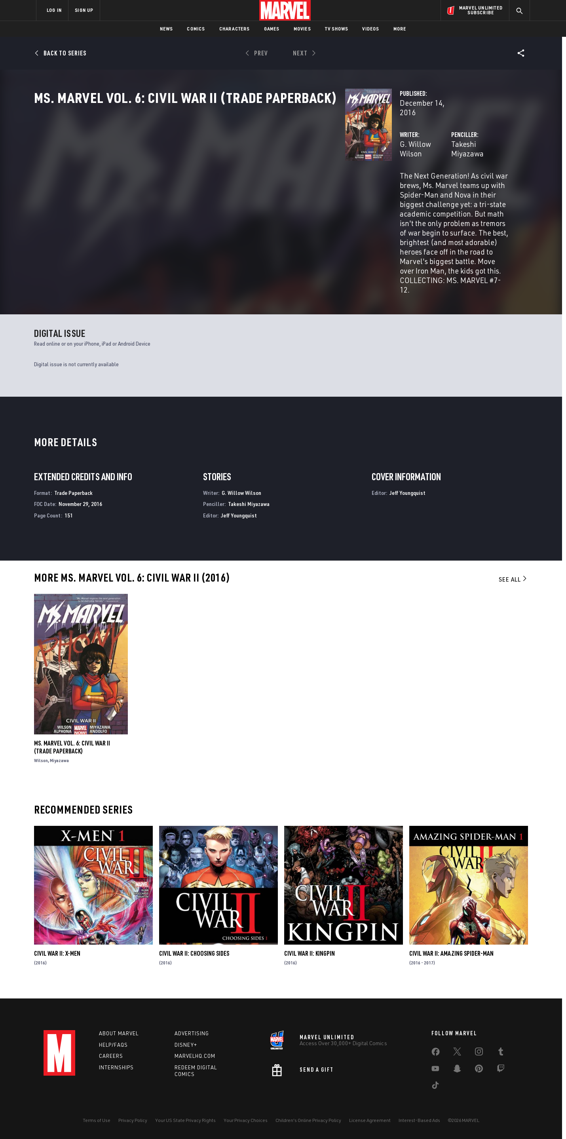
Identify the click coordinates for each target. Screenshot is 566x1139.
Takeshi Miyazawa (371, 169)
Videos (370, 29)
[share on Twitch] (501, 1070)
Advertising (192, 1033)
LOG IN (54, 10)
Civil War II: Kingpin (309, 961)
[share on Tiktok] (435, 1087)
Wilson (41, 768)
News (166, 29)
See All (513, 587)
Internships (116, 1067)
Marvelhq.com (195, 1056)
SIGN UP (84, 10)
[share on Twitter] (457, 1053)
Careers (111, 1056)
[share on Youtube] (435, 1070)
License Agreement (370, 1120)
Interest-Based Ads (419, 1120)
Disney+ (186, 1045)
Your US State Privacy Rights (185, 1120)
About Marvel (119, 1033)
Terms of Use (96, 1120)
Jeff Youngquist (239, 522)
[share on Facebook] (435, 1053)
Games (271, 29)
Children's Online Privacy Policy (308, 1120)
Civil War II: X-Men (57, 961)
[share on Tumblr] (501, 1053)
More (399, 29)
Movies (302, 29)
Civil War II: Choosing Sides (194, 961)
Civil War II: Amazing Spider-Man (451, 961)
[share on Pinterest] (479, 1070)
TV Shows (336, 29)
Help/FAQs (113, 1045)
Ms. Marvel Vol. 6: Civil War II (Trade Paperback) (72, 755)
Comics (196, 29)
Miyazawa (59, 768)
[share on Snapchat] (457, 1070)
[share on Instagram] (479, 1053)
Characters (234, 29)
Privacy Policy (132, 1120)
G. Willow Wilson (209, 169)
